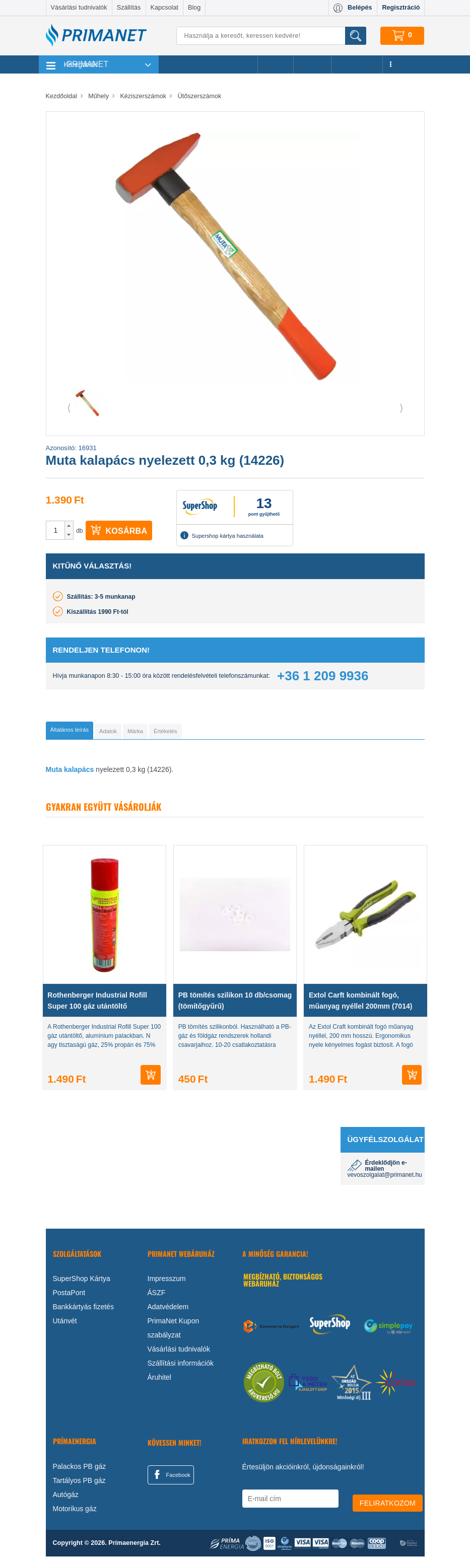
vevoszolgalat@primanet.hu (385, 1178)
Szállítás (129, 7)
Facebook (170, 1477)
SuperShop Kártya (81, 1282)
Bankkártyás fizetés (83, 1310)
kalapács (79, 773)
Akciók (275, 64)
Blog (194, 7)
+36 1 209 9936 (322, 675)
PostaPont (69, 1296)
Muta (54, 773)
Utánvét (65, 1324)
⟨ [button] (69, 407)
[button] (68, 525)
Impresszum (167, 1282)
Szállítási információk (181, 1367)
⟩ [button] (401, 407)
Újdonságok (357, 64)
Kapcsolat (164, 7)
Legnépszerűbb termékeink (208, 64)
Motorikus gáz (75, 1512)
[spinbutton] (55, 530)
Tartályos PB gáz (79, 1484)
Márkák (312, 64)
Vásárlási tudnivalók (79, 7)
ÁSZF (157, 1296)
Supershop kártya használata (221, 535)
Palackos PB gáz (79, 1470)
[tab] (86, 732)
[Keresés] (271, 36)
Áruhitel (159, 1381)
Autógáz (66, 1498)
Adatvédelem (168, 1310)
